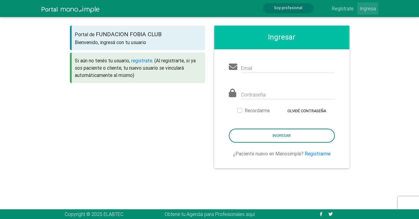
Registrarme (318, 154)
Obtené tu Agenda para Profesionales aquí (210, 214)
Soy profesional (288, 7)
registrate (141, 60)
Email (246, 68)
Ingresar (282, 135)
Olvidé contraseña (306, 110)
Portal (70, 9)
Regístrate (343, 8)
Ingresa (368, 8)
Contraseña (253, 95)
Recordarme (257, 110)
